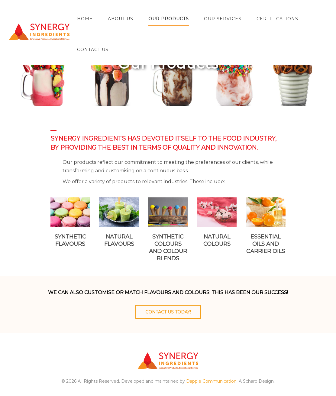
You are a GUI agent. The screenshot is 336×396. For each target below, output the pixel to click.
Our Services (222, 18)
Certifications (277, 18)
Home (85, 18)
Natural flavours (119, 240)
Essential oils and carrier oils (265, 244)
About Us (120, 18)
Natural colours (217, 240)
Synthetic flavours (70, 240)
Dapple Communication (211, 381)
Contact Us (92, 49)
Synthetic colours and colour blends (168, 247)
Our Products (168, 18)
